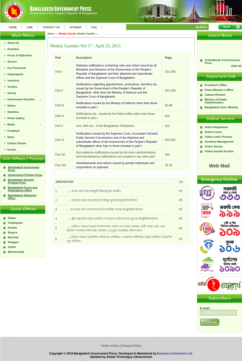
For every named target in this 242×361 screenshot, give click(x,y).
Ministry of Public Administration (216, 101)
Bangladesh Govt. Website (221, 107)
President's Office (216, 85)
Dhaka (12, 218)
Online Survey (214, 146)
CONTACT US (51, 27)
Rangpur (13, 242)
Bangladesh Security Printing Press (21, 181)
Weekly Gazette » (87, 33)
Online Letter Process (218, 136)
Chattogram (15, 222)
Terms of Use (110, 345)
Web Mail (219, 165)
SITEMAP (75, 27)
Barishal (13, 237)
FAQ (94, 27)
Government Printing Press (25, 174)
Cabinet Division (215, 94)
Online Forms (213, 131)
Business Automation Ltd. (175, 353)
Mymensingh (16, 251)
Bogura (12, 232)
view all (236, 66)
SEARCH (201, 27)
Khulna (12, 227)
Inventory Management (219, 141)
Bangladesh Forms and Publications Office (22, 189)
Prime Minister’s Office (219, 89)
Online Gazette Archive (219, 151)
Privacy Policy (131, 345)
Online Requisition (216, 127)
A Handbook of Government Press (222, 63)
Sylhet (12, 246)
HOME (13, 27)
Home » (53, 33)
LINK (30, 27)
